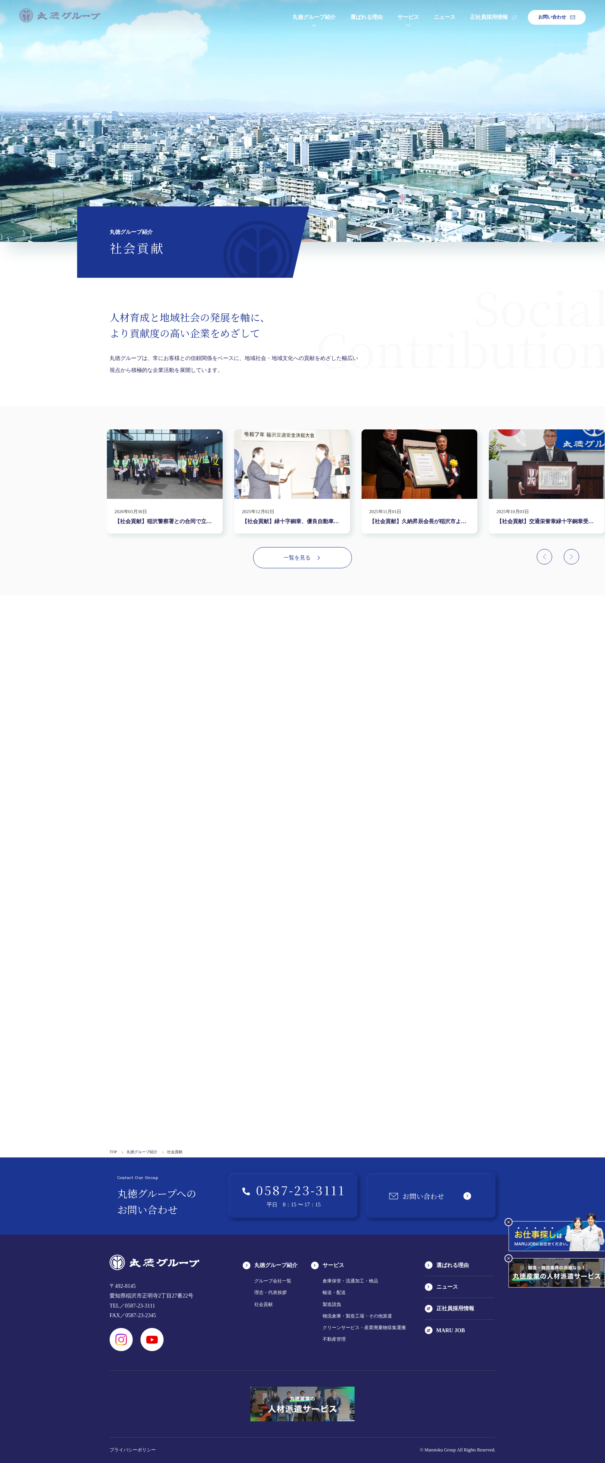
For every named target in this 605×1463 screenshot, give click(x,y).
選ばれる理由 (366, 17)
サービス (408, 17)
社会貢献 (263, 1304)
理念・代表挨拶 (270, 1292)
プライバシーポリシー (133, 1450)
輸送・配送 (334, 1292)
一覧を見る (302, 558)
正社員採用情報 (493, 17)
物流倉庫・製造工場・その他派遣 (357, 1316)
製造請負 (332, 1304)
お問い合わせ (556, 17)
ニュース (444, 17)
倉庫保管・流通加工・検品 (350, 1281)
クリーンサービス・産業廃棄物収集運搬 (364, 1327)
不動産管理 (334, 1339)
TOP (117, 1152)
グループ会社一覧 (272, 1281)
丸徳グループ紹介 (314, 17)
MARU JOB (445, 1330)
